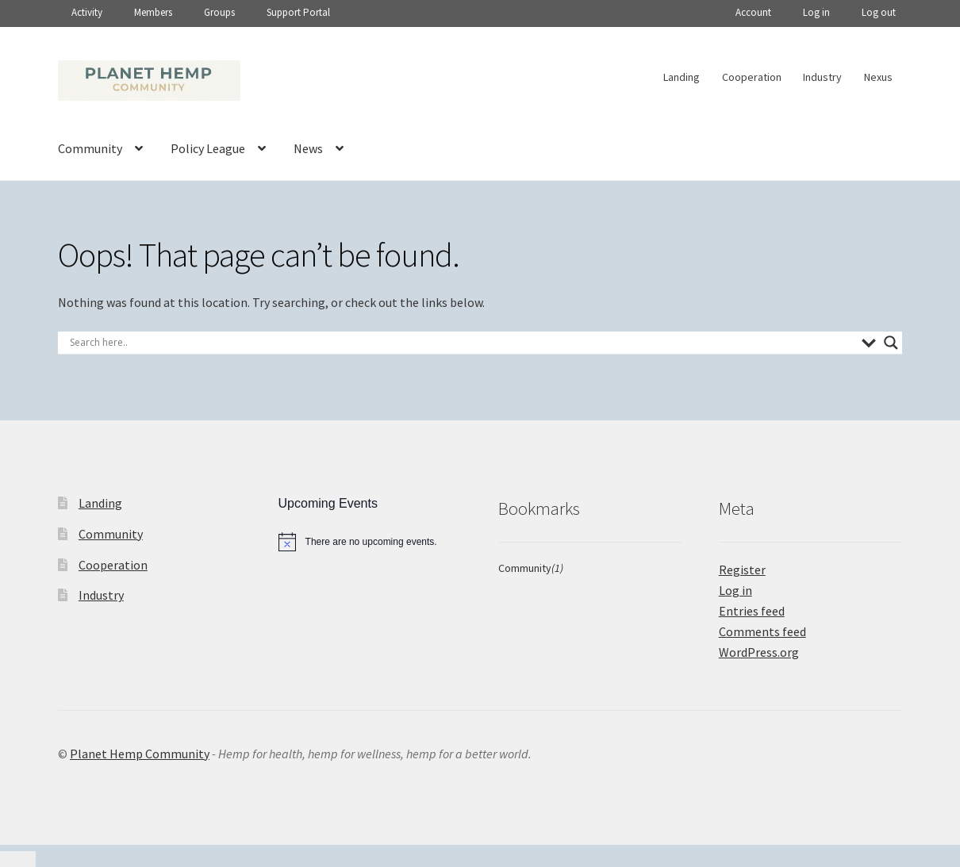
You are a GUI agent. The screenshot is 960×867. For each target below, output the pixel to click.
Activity (86, 12)
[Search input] (462, 343)
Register (742, 569)
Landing (681, 77)
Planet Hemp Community (139, 754)
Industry (822, 77)
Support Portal (298, 12)
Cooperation (751, 77)
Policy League (208, 148)
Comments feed (762, 631)
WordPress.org (759, 652)
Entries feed (752, 611)
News (308, 148)
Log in (816, 12)
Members (153, 12)
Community (90, 148)
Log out (879, 12)
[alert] (370, 541)
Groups (219, 12)
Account (753, 12)
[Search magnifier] (891, 343)
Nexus (878, 77)
